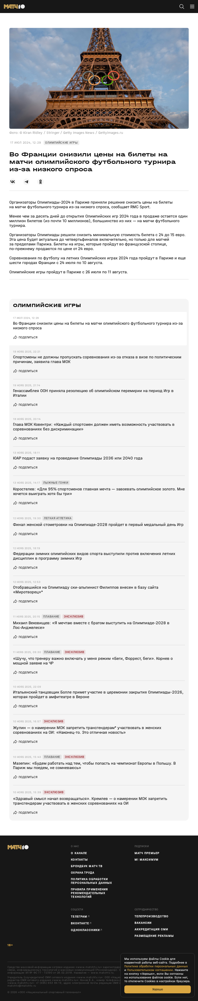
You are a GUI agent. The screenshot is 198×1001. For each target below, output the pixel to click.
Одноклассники (85, 930)
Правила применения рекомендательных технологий (89, 893)
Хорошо (157, 989)
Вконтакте (80, 923)
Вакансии (143, 923)
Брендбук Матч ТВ (86, 866)
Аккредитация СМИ (151, 929)
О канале (79, 853)
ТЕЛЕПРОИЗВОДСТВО (152, 916)
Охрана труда (82, 873)
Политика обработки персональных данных (91, 881)
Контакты (79, 860)
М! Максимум (146, 860)
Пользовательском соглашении (150, 970)
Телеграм (79, 916)
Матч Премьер (147, 853)
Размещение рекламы (154, 936)
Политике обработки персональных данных (156, 966)
